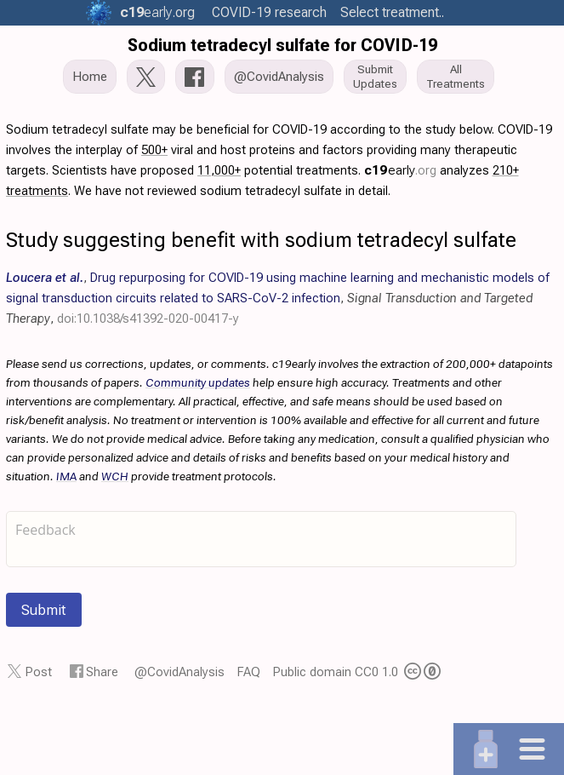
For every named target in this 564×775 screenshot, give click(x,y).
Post (39, 672)
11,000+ (219, 170)
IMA (66, 476)
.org (157, 12)
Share (102, 672)
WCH (114, 476)
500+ (154, 150)
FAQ (248, 672)
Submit (43, 609)
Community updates (197, 382)
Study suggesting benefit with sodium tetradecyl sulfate (261, 240)
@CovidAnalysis (179, 672)
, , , (278, 298)
